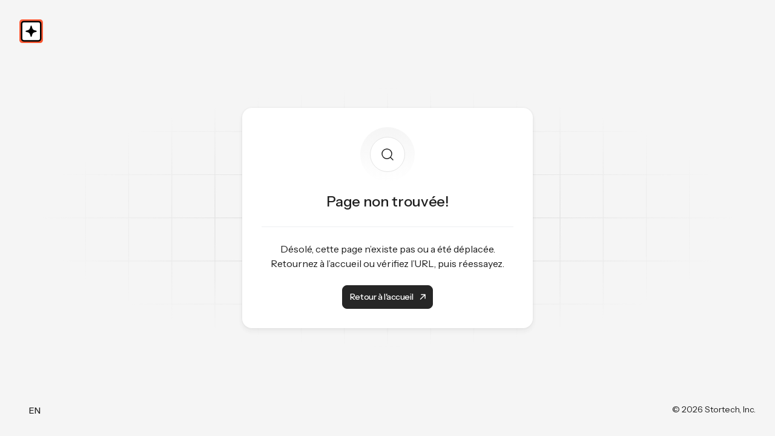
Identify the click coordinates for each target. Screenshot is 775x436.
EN (35, 410)
